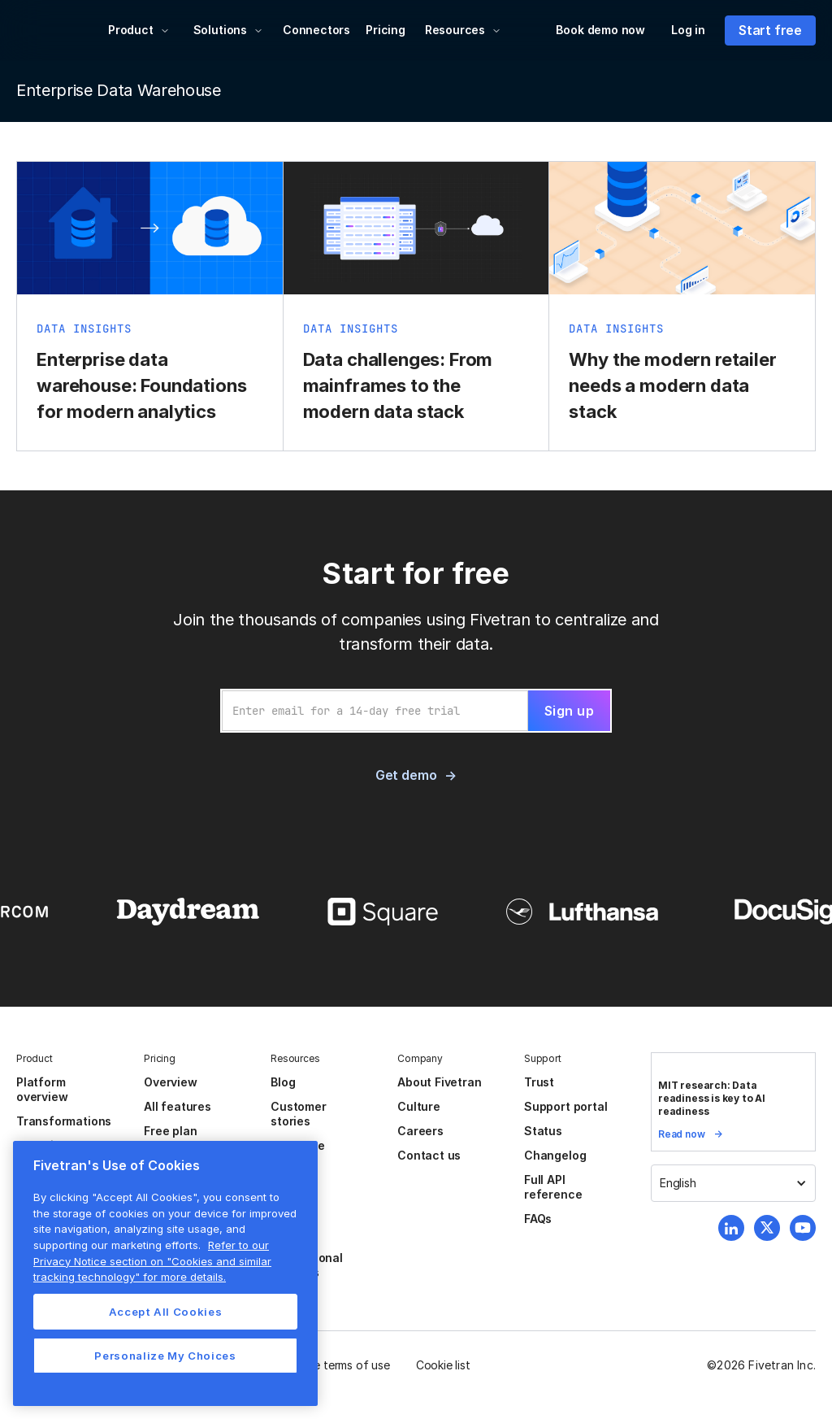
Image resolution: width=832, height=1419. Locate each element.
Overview (170, 1082)
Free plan (170, 1131)
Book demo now (600, 30)
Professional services (307, 1265)
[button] (139, 30)
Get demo (405, 775)
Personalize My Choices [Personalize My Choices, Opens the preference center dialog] (165, 1355)
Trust (539, 1082)
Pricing (385, 30)
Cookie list (443, 1365)
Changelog (555, 1155)
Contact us (429, 1155)
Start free (770, 30)
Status (543, 1131)
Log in (688, 30)
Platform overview (41, 1089)
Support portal (565, 1106)
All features (177, 1106)
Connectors (316, 30)
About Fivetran (439, 1082)
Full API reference (553, 1187)
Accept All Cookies (166, 1311)
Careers (420, 1131)
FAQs (538, 1218)
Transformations (63, 1121)
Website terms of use (334, 1365)
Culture (418, 1106)
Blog (283, 1082)
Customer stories (298, 1113)
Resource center (297, 1152)
